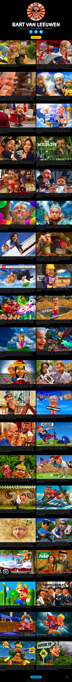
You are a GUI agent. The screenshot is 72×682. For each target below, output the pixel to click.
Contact (48, 28)
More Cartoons (36, 677)
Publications (36, 28)
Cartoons (24, 28)
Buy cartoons (36, 37)
